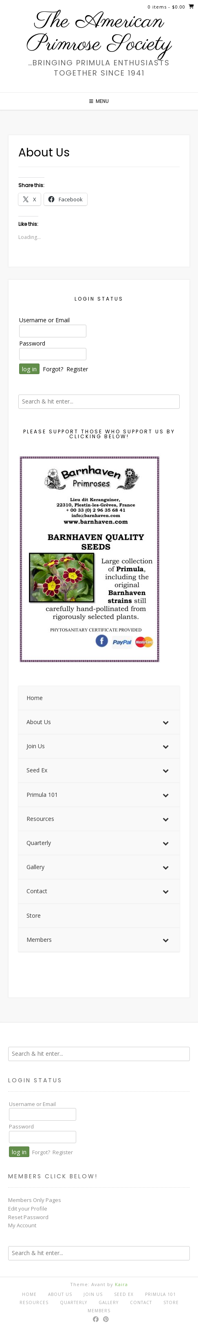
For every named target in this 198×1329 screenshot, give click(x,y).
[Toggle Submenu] (165, 722)
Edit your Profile (27, 1208)
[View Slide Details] (89, 559)
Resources (34, 1302)
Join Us (93, 1294)
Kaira (121, 1284)
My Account (22, 1225)
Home (29, 1294)
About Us (60, 1294)
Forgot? (53, 369)
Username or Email (44, 320)
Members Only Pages (34, 1200)
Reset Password (28, 1217)
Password (32, 343)
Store (171, 1302)
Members (99, 1310)
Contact (141, 1302)
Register (77, 369)
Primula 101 (160, 1294)
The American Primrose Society (99, 33)
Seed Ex (124, 1294)
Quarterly (73, 1302)
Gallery (109, 1302)
